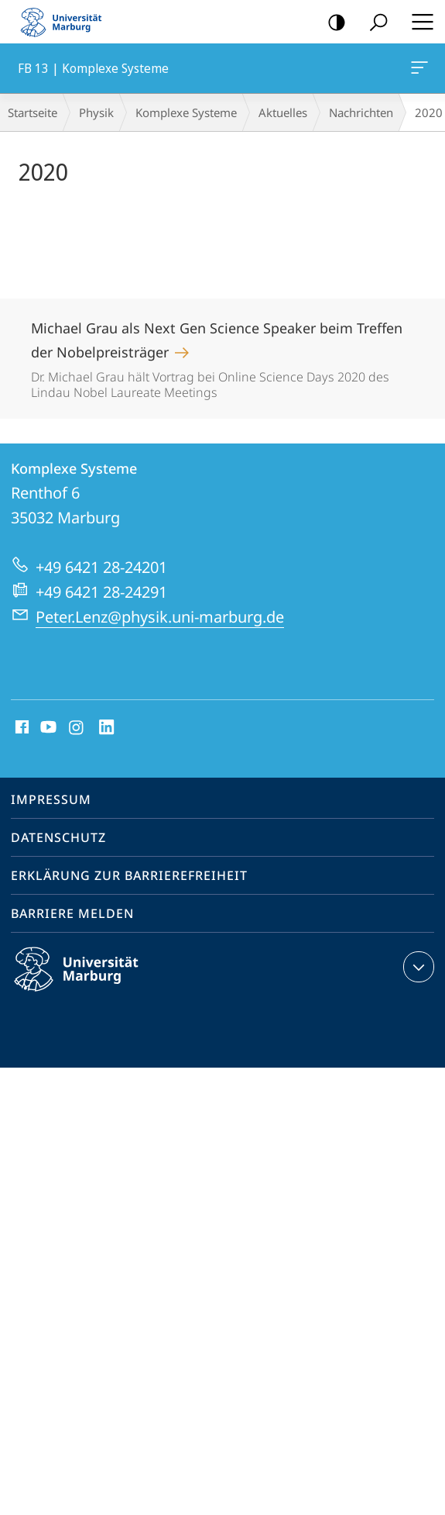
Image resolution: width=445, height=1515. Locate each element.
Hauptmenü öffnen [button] (417, 22)
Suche (373, 23)
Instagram (77, 728)
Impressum (51, 799)
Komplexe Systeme (186, 112)
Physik (96, 112)
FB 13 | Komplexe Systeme (417, 71)
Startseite (32, 112)
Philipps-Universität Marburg (90, 981)
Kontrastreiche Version (331, 23)
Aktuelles (282, 112)
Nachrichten (361, 112)
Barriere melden (72, 913)
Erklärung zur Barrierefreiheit (129, 875)
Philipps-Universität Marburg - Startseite (66, 21)
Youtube (46, 728)
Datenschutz (58, 837)
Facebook (20, 728)
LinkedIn (107, 728)
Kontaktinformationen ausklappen (416, 966)
